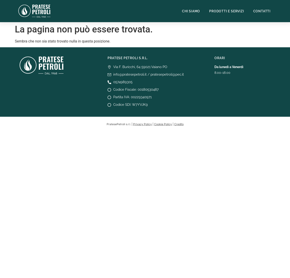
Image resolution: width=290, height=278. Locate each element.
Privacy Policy (142, 124)
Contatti (262, 11)
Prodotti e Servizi (226, 11)
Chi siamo (191, 11)
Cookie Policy (163, 124)
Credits (179, 124)
